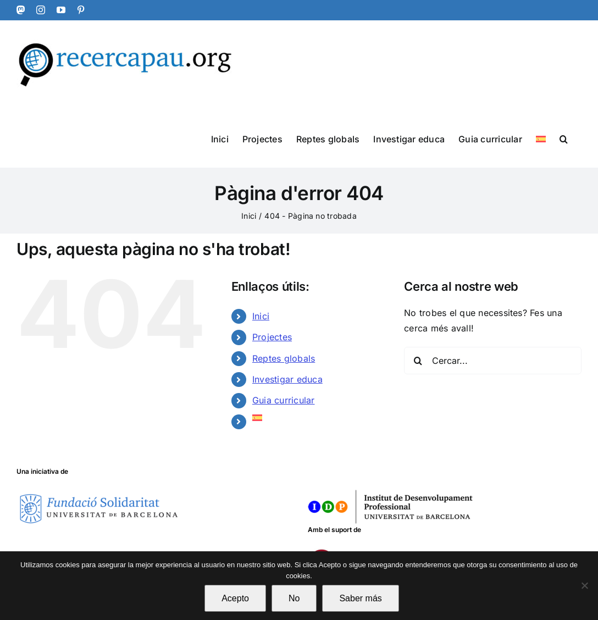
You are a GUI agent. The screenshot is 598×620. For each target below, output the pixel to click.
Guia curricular (283, 400)
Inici (260, 316)
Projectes (272, 336)
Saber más (360, 598)
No (294, 598)
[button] (564, 138)
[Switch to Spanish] (541, 138)
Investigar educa (287, 379)
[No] (584, 585)
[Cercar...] (493, 360)
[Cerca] (417, 360)
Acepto (235, 598)
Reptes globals (283, 358)
